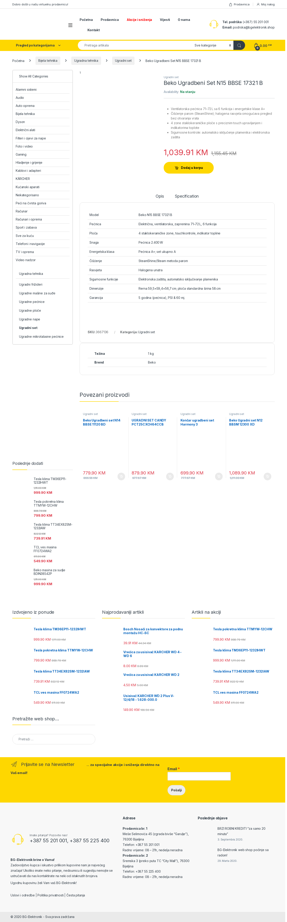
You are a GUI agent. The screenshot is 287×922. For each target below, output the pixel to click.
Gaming (21, 154)
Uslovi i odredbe (23, 895)
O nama (184, 20)
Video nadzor (26, 260)
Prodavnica (239, 4)
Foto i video (24, 146)
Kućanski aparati (27, 187)
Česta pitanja (75, 895)
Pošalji (176, 790)
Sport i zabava (26, 227)
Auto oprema (25, 106)
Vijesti (165, 20)
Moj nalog (265, 4)
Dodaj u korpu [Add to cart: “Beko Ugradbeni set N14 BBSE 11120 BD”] (121, 476)
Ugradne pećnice (32, 302)
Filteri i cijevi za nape (31, 138)
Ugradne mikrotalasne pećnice (41, 336)
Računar (22, 211)
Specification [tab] (187, 196)
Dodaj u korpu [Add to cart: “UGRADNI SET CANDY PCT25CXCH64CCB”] (170, 476)
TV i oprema (25, 252)
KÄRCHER (23, 179)
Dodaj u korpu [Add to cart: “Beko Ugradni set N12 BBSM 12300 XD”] (267, 476)
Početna (86, 20)
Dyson (20, 122)
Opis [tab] (160, 196)
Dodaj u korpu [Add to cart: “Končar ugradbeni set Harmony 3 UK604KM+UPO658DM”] (219, 476)
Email (173, 769)
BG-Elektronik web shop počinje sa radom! (242, 852)
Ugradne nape (29, 319)
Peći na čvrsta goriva (31, 203)
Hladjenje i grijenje (29, 162)
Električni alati (25, 130)
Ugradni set (123, 60)
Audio (20, 97)
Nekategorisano (27, 195)
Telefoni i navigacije (30, 244)
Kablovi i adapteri (28, 170)
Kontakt (93, 30)
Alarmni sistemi (26, 89)
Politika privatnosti (50, 895)
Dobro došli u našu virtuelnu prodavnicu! (40, 4)
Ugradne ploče (30, 310)
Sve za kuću (25, 236)
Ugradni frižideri (30, 284)
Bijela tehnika (47, 60)
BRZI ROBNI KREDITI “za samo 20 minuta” (241, 831)
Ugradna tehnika (86, 60)
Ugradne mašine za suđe (37, 293)
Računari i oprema (29, 219)
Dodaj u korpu (192, 168)
